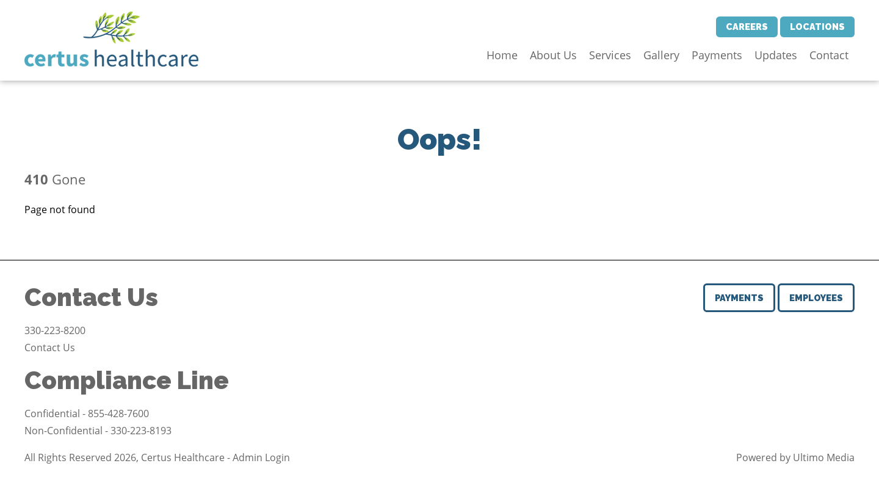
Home (502, 55)
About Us (553, 55)
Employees (816, 298)
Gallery (661, 55)
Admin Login (261, 457)
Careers (747, 26)
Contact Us (49, 347)
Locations (817, 26)
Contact (828, 55)
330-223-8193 (141, 430)
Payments (717, 55)
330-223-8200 (54, 330)
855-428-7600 (118, 413)
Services (610, 55)
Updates (775, 55)
